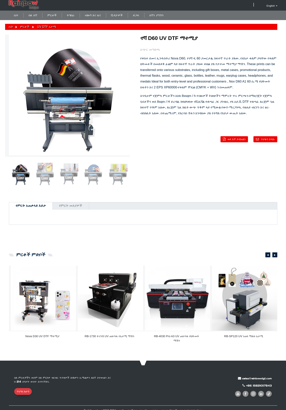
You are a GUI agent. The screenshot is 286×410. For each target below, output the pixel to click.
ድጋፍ (136, 15)
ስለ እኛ (33, 15)
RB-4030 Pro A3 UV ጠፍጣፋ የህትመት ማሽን (176, 338)
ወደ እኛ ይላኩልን (236, 139)
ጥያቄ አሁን (23, 391)
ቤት (16, 15)
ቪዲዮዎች (117, 15)
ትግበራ (71, 15)
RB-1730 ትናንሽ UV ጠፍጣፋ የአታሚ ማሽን (109, 336)
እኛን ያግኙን (156, 15)
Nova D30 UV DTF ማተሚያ (42, 336)
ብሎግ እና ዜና (93, 15)
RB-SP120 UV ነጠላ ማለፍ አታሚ (243, 336)
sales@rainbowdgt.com (257, 378)
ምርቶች (52, 15)
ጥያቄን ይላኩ (268, 139)
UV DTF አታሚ (46, 26)
